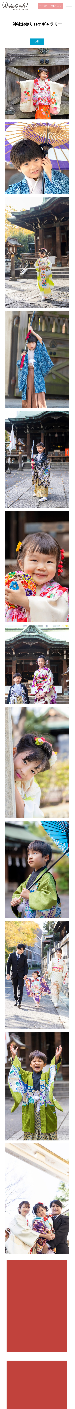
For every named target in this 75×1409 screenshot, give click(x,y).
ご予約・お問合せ (50, 6)
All (37, 41)
